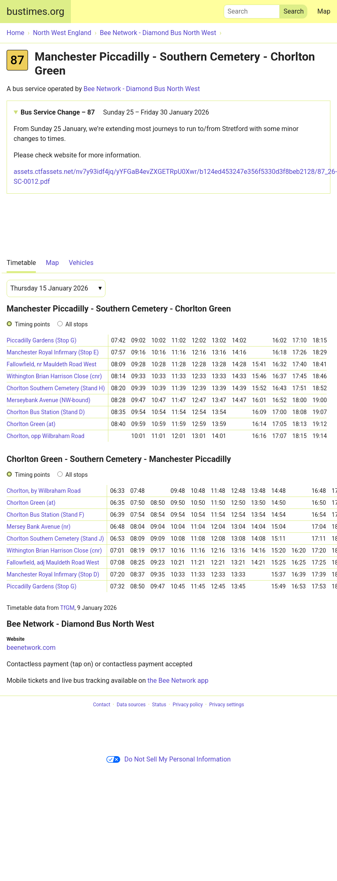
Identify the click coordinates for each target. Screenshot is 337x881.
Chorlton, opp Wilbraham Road (45, 436)
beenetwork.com (31, 647)
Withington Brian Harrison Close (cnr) (54, 376)
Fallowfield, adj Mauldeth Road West (53, 562)
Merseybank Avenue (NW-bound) (48, 400)
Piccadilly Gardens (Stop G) (42, 340)
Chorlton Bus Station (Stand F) (45, 514)
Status (159, 705)
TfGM (67, 608)
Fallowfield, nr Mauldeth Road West (51, 364)
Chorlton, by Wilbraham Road (44, 490)
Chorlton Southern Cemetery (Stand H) (56, 388)
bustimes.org (35, 11)
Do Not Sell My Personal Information (168, 759)
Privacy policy (188, 705)
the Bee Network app (177, 680)
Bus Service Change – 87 (115, 112)
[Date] (56, 288)
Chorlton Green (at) (31, 424)
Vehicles (81, 263)
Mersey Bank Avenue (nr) (38, 526)
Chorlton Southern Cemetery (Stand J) (55, 538)
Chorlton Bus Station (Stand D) (46, 412)
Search (252, 9)
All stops (77, 324)
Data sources (131, 705)
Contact (101, 705)
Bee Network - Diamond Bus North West (142, 89)
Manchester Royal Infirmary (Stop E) (53, 352)
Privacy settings (226, 705)
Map (323, 11)
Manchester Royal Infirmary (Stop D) (53, 574)
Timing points (32, 324)
